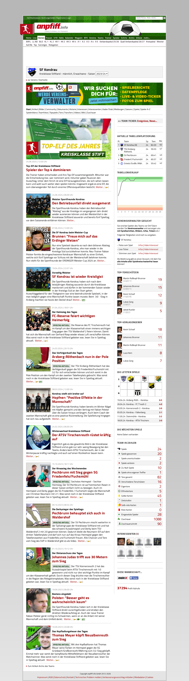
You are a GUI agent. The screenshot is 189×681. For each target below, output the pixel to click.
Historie (72, 109)
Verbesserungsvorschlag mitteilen (118, 677)
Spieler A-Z (145, 109)
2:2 (160, 416)
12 (160, 295)
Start (28, 109)
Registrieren (61, 17)
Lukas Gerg (128, 301)
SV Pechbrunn (130, 155)
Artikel (35, 109)
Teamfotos (43, 112)
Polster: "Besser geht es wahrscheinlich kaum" (70, 599)
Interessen (82, 109)
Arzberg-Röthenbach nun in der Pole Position (80, 358)
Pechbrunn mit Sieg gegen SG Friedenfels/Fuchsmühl (75, 474)
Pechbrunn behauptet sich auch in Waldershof (78, 515)
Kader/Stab (108, 109)
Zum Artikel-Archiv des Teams (41, 666)
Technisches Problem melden (88, 677)
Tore (61, 112)
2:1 (160, 412)
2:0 (160, 408)
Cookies (149, 677)
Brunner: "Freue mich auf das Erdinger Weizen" (74, 238)
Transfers (68, 112)
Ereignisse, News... (147, 121)
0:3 (160, 400)
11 (160, 337)
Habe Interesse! (151, 245)
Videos (77, 112)
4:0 (160, 404)
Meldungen (119, 109)
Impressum (42, 677)
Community (51, 109)
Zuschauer (91, 112)
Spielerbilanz (31, 112)
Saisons (128, 109)
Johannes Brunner (131, 286)
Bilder (41, 109)
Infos (140, 245)
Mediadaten (139, 677)
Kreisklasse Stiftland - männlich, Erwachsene (62, 73)
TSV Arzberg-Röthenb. (130, 150)
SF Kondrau (129, 144)
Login (69, 17)
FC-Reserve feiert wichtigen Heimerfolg (73, 317)
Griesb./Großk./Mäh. (133, 163)
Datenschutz (59, 677)
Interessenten (95, 109)
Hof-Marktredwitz (33, 17)
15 (160, 287)
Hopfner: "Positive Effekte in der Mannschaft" (77, 399)
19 (160, 279)
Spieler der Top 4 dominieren (48, 169)
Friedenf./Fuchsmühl (133, 159)
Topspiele (54, 112)
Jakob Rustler (129, 309)
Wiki (83, 112)
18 (160, 329)
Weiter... (100, 187)
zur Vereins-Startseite (37, 79)
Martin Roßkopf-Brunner (134, 278)
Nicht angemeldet (48, 17)
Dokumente (62, 109)
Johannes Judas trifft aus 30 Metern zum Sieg (79, 559)
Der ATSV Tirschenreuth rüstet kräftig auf (81, 437)
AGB (51, 677)
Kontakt (70, 677)
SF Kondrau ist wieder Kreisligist (77, 276)
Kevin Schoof (129, 294)
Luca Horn (127, 352)
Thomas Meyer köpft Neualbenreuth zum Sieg (80, 637)
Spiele (136, 109)
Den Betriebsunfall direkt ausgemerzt (81, 203)
